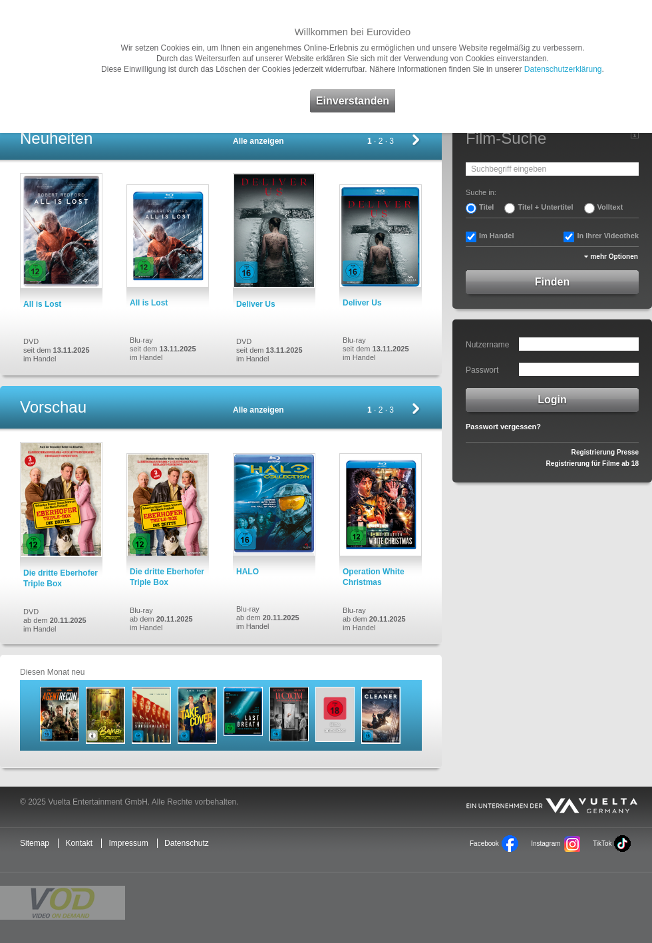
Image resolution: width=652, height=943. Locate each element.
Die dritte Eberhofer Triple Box (60, 578)
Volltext (610, 207)
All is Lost (42, 304)
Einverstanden (352, 100)
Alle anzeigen (258, 141)
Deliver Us (255, 304)
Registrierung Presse (605, 452)
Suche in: (481, 192)
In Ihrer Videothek (608, 236)
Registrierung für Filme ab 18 (592, 463)
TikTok (602, 843)
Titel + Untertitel (545, 207)
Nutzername (487, 344)
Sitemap (34, 843)
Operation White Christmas (374, 577)
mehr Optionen (614, 256)
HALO (247, 571)
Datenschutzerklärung (563, 69)
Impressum (128, 843)
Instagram (545, 843)
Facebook (484, 843)
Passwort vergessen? (503, 427)
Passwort (482, 370)
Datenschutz (186, 843)
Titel (486, 207)
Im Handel (496, 236)
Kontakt (78, 843)
